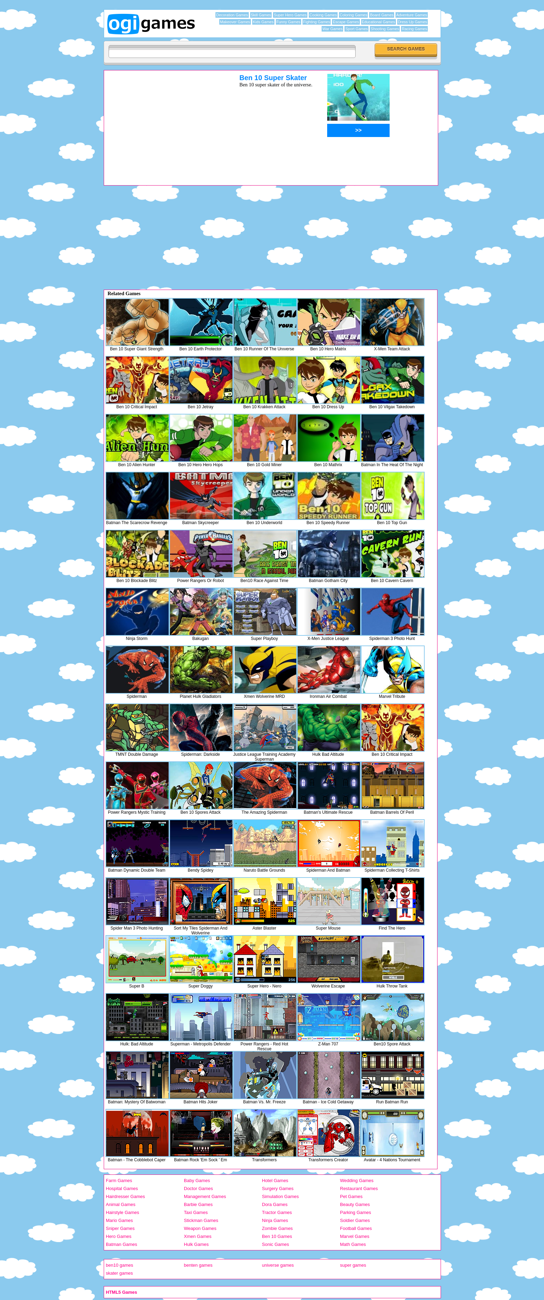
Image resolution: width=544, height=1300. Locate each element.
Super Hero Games (290, 15)
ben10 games (119, 1265)
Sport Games (356, 29)
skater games (119, 1273)
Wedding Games (357, 1180)
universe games (278, 1265)
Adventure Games (411, 15)
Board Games (381, 15)
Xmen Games (197, 1236)
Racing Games (414, 29)
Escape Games (346, 22)
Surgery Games (278, 1188)
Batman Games (121, 1244)
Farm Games (119, 1180)
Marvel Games (354, 1236)
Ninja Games (275, 1220)
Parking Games (355, 1212)
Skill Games (261, 15)
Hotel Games (275, 1180)
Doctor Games (198, 1188)
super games (353, 1265)
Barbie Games (198, 1204)
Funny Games (288, 22)
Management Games (205, 1196)
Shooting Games (385, 29)
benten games (198, 1265)
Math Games (353, 1244)
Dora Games (275, 1204)
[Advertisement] (162, 122)
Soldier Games (355, 1220)
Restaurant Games (359, 1188)
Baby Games (197, 1180)
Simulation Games (280, 1196)
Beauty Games (355, 1204)
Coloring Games (353, 15)
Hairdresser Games (125, 1196)
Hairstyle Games (122, 1212)
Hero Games (118, 1236)
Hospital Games (122, 1188)
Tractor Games (277, 1212)
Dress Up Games (412, 22)
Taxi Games (196, 1212)
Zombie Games (277, 1228)
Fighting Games (316, 22)
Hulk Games (196, 1244)
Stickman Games (201, 1220)
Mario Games (119, 1220)
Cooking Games (323, 15)
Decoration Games (232, 15)
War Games (332, 29)
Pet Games (351, 1196)
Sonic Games (275, 1244)
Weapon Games (200, 1228)
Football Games (356, 1228)
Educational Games (378, 22)
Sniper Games (120, 1228)
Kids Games (263, 22)
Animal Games (120, 1204)
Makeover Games (235, 22)
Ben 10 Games (277, 1236)
